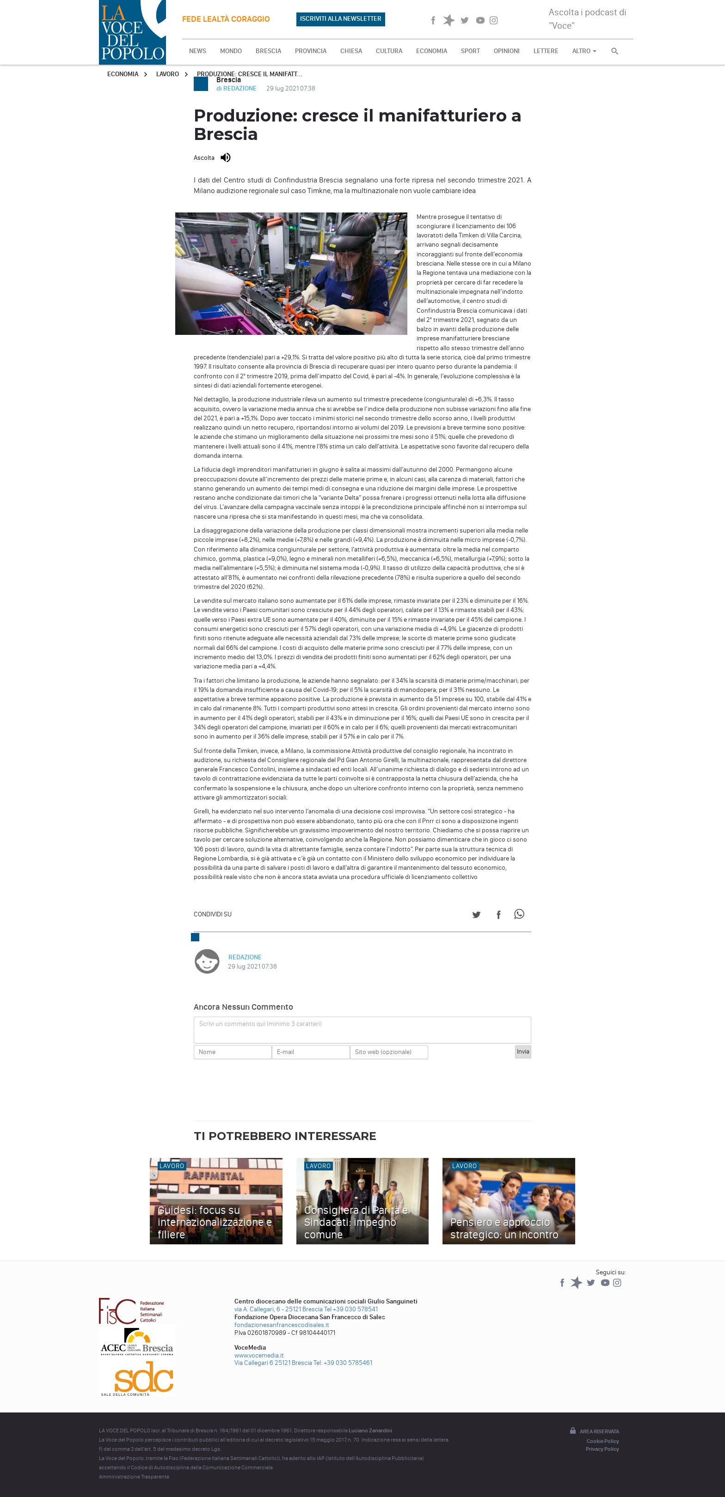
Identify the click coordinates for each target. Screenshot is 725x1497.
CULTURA (389, 51)
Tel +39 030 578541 (351, 1309)
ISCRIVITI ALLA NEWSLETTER (340, 19)
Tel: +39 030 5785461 (342, 1363)
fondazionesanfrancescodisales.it (281, 1325)
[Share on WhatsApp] (520, 916)
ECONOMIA (431, 51)
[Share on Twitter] (476, 916)
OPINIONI (507, 51)
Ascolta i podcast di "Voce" (588, 18)
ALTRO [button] (584, 51)
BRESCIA (268, 51)
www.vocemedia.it (259, 1355)
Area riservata (593, 1431)
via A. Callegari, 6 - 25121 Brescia (278, 1309)
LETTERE (546, 51)
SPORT (470, 51)
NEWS (197, 51)
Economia (122, 74)
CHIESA (351, 51)
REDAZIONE (244, 957)
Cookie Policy (603, 1441)
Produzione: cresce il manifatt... (249, 74)
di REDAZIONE (237, 88)
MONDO (231, 51)
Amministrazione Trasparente (134, 1476)
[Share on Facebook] (498, 916)
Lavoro (167, 74)
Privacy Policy (602, 1449)
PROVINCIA (310, 51)
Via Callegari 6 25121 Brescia (273, 1363)
